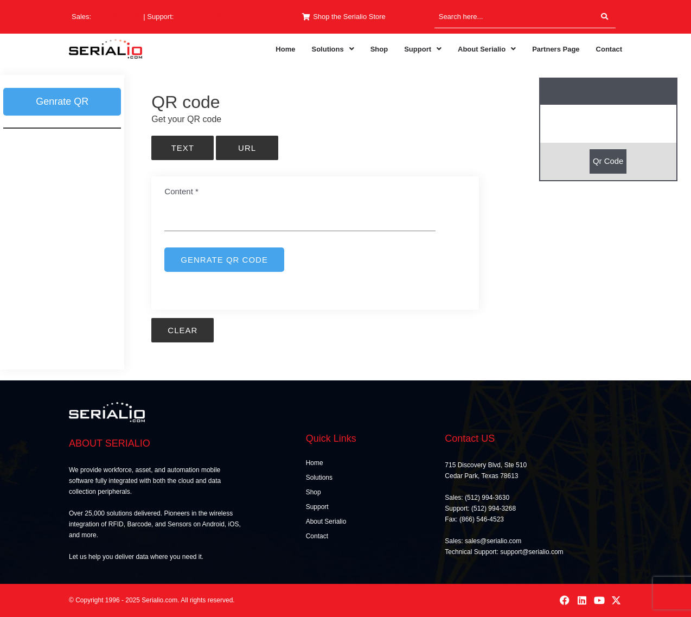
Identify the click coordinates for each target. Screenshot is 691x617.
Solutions (332, 49)
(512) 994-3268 (200, 16)
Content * (181, 191)
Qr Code (608, 161)
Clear (182, 330)
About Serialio (487, 49)
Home (285, 49)
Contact (609, 49)
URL (247, 147)
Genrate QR (62, 101)
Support (423, 49)
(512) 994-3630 (117, 16)
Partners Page (555, 49)
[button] (332, 49)
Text (182, 147)
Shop (379, 49)
